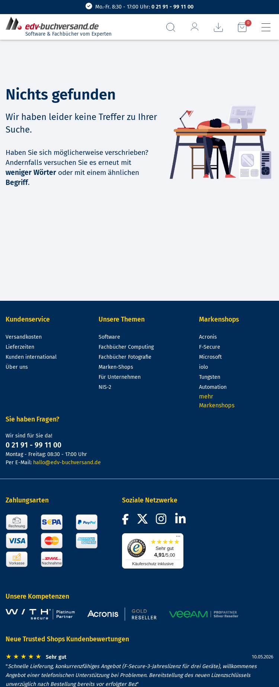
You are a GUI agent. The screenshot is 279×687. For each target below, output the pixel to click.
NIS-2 (105, 387)
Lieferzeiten (20, 347)
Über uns (17, 367)
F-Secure (209, 347)
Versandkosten (24, 337)
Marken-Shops (116, 367)
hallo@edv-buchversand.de (67, 462)
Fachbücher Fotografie (125, 357)
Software (109, 337)
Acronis (208, 337)
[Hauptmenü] (266, 27)
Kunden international (31, 357)
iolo (203, 367)
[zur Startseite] (55, 23)
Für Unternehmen (120, 377)
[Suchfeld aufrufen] (171, 27)
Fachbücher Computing (126, 347)
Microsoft (210, 357)
